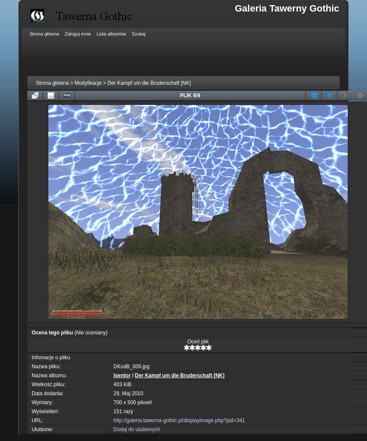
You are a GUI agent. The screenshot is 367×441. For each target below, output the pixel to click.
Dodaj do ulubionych (136, 429)
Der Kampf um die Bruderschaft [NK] (149, 83)
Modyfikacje (87, 83)
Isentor (121, 375)
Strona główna (52, 83)
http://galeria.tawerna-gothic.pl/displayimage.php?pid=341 (179, 420)
